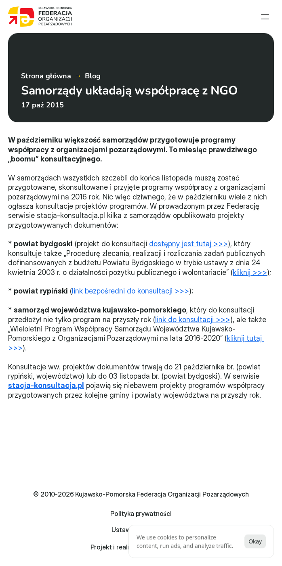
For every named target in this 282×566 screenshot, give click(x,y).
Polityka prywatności (141, 513)
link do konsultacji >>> (192, 319)
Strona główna (46, 76)
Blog (93, 76)
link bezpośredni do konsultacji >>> (130, 291)
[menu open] (265, 16)
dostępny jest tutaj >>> (188, 243)
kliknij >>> (250, 272)
